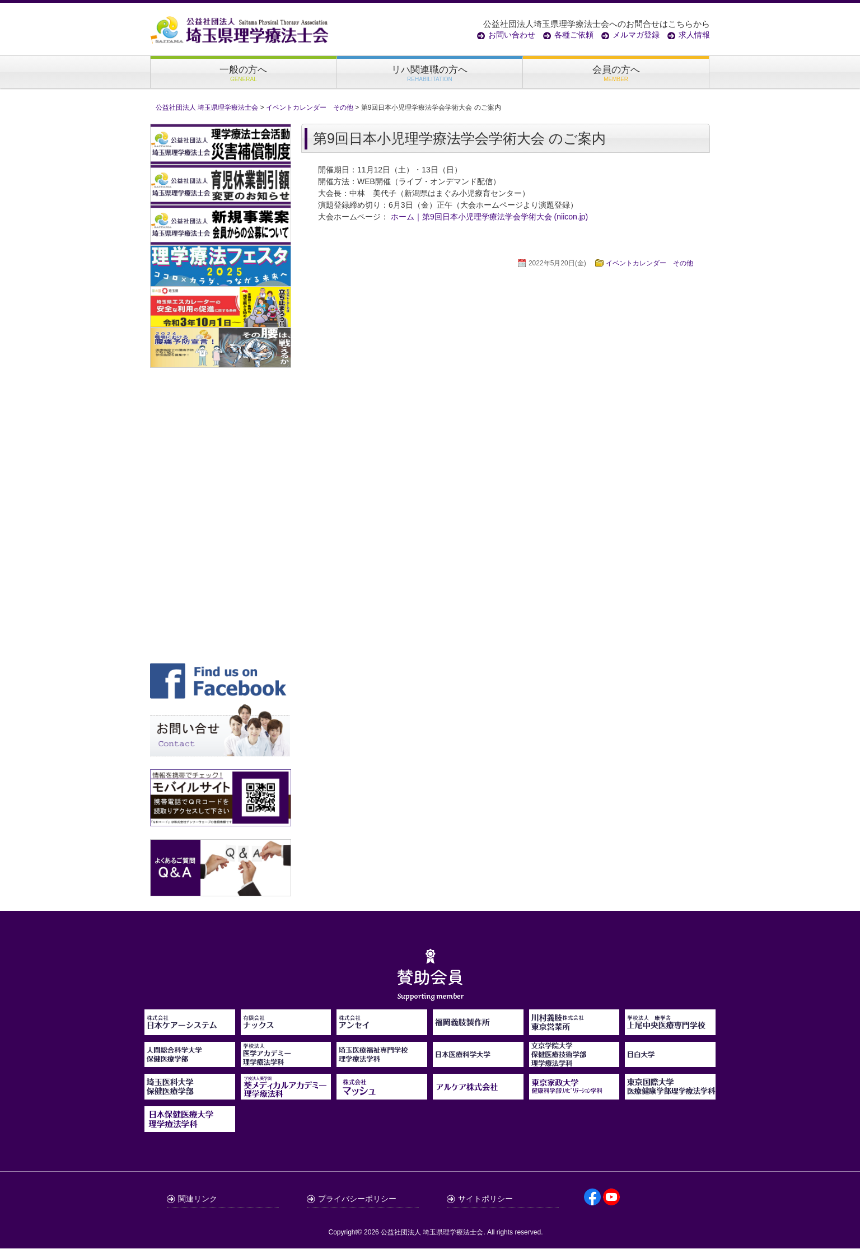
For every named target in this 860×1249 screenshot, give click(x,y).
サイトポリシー (485, 1199)
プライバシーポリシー (357, 1199)
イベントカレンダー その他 (649, 264)
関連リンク (197, 1199)
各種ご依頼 (573, 34)
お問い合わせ (511, 34)
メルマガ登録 (636, 34)
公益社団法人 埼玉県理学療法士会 (432, 1233)
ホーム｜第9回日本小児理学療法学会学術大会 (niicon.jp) (489, 217)
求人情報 (694, 34)
